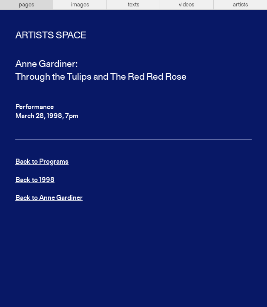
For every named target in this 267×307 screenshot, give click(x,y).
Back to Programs (42, 162)
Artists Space (50, 36)
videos (186, 5)
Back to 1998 (35, 180)
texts (133, 5)
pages (26, 5)
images (80, 5)
